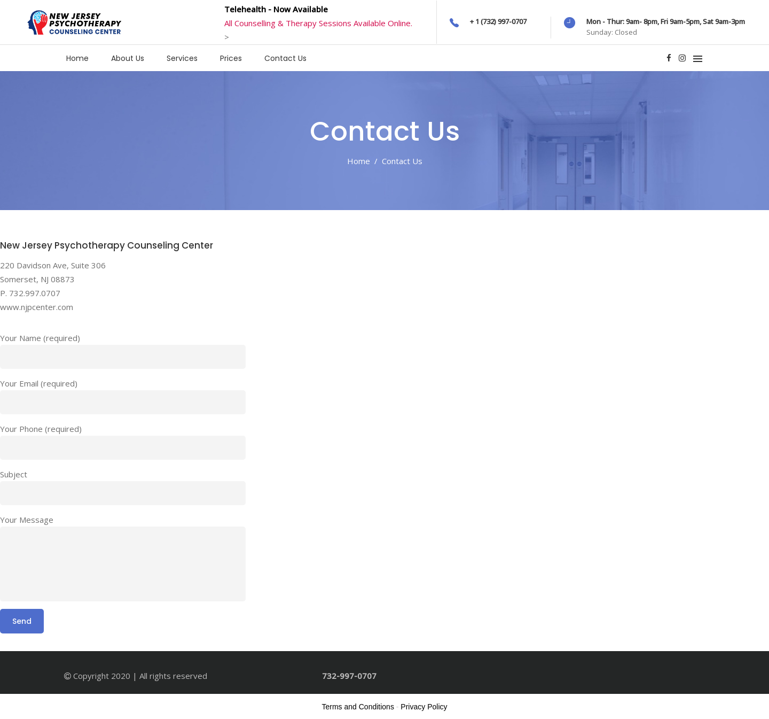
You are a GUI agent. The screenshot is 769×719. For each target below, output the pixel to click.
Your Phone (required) (41, 428)
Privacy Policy (424, 706)
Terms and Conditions (358, 706)
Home (358, 161)
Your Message (26, 519)
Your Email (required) (38, 383)
